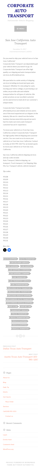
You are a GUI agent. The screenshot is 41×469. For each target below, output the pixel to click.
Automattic (28, 465)
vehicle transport (20, 328)
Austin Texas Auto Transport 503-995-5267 (20, 357)
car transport (19, 277)
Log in (5, 435)
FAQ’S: (5, 392)
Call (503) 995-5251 (9, 411)
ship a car (13, 306)
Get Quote (7, 397)
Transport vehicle (19, 310)
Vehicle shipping (19, 325)
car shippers (12, 266)
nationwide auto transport (20, 299)
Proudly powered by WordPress (20, 462)
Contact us (9, 416)
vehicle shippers (19, 321)
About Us (6, 377)
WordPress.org (8, 449)
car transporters (19, 284)
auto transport (27, 259)
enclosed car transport (19, 292)
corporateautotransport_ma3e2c (20, 51)
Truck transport (20, 314)
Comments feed (8, 444)
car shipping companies (19, 270)
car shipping (27, 266)
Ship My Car (26, 306)
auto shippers (10, 259)
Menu (21, 29)
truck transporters (19, 317)
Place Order (9, 402)
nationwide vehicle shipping (19, 303)
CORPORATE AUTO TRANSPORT (20, 10)
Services (6, 406)
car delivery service (19, 262)
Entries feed (7, 439)
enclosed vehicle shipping (19, 295)
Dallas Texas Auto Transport (20, 347)
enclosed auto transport (19, 288)
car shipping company (20, 273)
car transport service (19, 281)
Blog (4, 382)
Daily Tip (6, 387)
